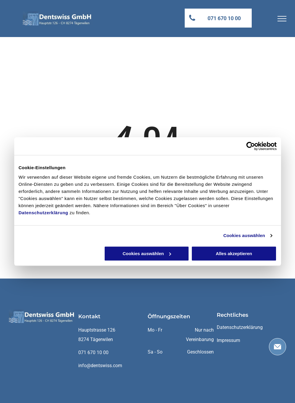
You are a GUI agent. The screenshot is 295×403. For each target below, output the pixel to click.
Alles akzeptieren (234, 253)
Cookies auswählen (244, 235)
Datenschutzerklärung (43, 212)
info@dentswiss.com (100, 365)
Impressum (228, 340)
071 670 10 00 (93, 352)
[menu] (282, 18)
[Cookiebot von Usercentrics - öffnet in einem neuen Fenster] (251, 146)
